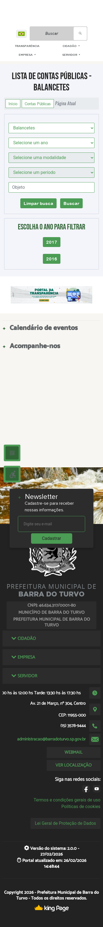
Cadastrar (51, 538)
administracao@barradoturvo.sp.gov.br (51, 739)
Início (13, 103)
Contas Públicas (38, 103)
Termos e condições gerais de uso (67, 800)
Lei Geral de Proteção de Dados (65, 823)
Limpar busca (38, 203)
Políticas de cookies (80, 806)
